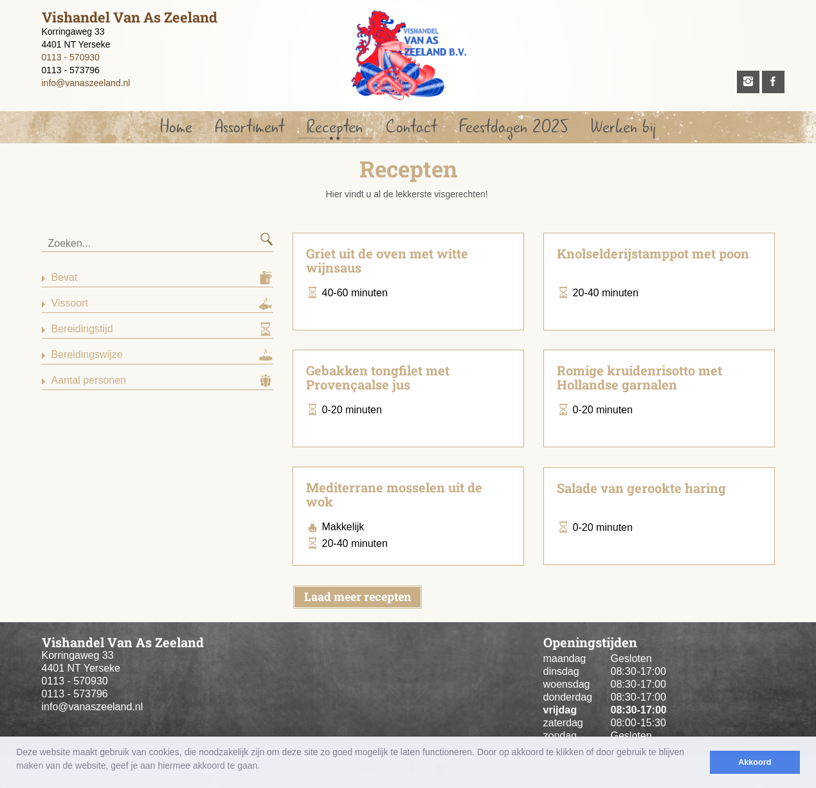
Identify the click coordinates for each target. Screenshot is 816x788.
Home (176, 126)
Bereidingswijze (87, 354)
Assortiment (249, 126)
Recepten (335, 126)
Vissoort (70, 303)
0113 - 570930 (71, 57)
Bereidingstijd (82, 328)
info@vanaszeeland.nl (86, 83)
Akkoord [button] (754, 762)
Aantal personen (89, 380)
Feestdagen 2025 (513, 126)
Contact (411, 126)
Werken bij (623, 126)
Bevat (64, 277)
